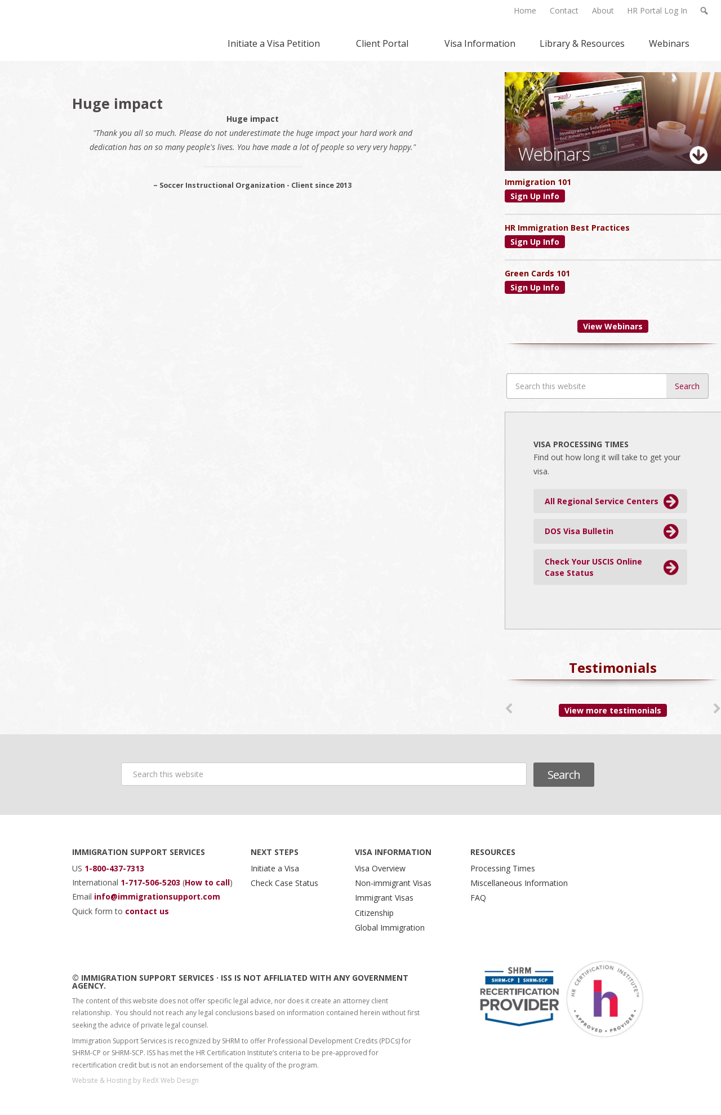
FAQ (478, 897)
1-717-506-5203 (152, 882)
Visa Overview (380, 868)
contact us (147, 911)
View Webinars (613, 326)
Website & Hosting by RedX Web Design (135, 1080)
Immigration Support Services (81, 30)
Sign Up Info (534, 196)
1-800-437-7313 (114, 868)
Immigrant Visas (384, 897)
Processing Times (502, 868)
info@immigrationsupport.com (157, 896)
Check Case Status (284, 883)
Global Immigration (390, 927)
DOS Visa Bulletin (579, 531)
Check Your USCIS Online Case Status (593, 567)
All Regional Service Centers (601, 501)
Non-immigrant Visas (393, 883)
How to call (207, 882)
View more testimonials (612, 710)
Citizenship (374, 912)
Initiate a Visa (275, 868)
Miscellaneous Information (519, 883)
